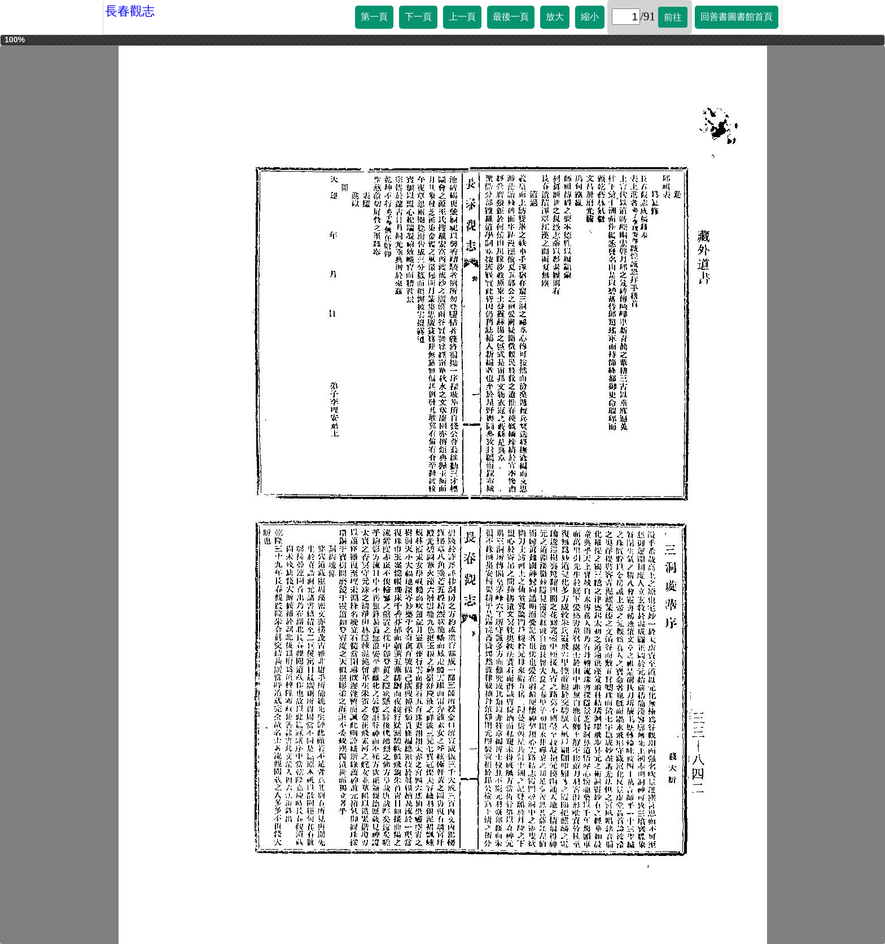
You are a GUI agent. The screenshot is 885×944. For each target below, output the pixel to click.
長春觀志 (130, 11)
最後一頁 (511, 16)
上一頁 (462, 16)
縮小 (590, 16)
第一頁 (374, 16)
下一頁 (418, 16)
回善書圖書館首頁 (736, 16)
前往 (673, 17)
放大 (555, 16)
